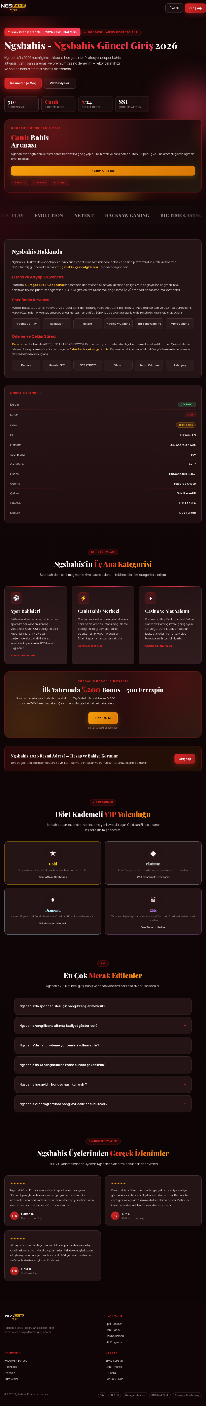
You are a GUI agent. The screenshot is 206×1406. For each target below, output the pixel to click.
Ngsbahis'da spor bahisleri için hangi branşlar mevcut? (62, 1011)
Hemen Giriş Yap (103, 171)
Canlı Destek (114, 1367)
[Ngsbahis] (13, 8)
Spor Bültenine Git (23, 660)
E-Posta (111, 1373)
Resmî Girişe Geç (23, 83)
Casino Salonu (115, 1336)
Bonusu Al (103, 723)
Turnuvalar (11, 1379)
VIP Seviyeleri (61, 83)
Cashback (10, 1367)
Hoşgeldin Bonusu (15, 1361)
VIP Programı (114, 1343)
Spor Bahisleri (114, 1324)
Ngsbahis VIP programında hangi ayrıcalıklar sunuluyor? (63, 1109)
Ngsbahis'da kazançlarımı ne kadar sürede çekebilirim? (63, 1069)
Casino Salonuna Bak (159, 650)
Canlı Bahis (112, 1330)
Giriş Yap (195, 8)
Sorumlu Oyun (114, 1379)
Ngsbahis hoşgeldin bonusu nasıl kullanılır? (53, 1089)
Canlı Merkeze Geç (90, 650)
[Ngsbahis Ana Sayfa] (14, 1323)
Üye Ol (172, 8)
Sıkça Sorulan (114, 1361)
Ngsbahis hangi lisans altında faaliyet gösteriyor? (59, 1030)
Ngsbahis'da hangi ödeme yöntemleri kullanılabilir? (59, 1050)
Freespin (9, 1373)
